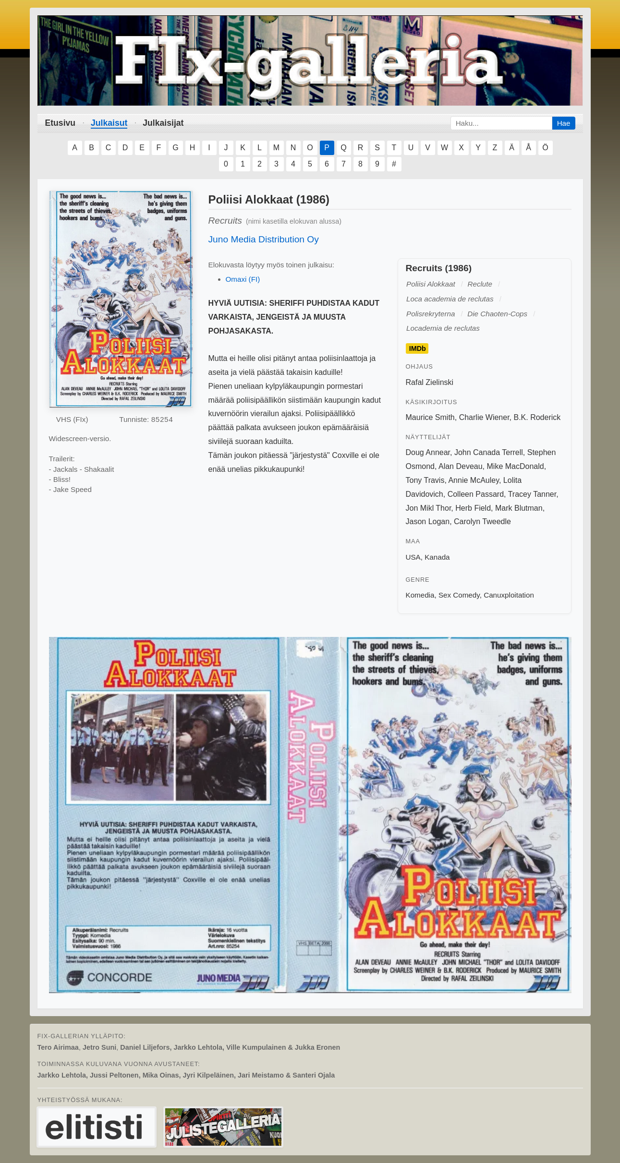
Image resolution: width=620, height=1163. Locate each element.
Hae (564, 123)
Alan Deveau (460, 466)
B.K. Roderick (536, 417)
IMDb (417, 348)
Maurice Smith (430, 417)
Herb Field (473, 508)
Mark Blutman (519, 508)
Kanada (437, 557)
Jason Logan (428, 521)
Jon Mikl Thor (428, 508)
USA (413, 557)
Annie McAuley (473, 480)
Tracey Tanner (532, 494)
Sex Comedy (459, 595)
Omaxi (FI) (243, 279)
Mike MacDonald (515, 466)
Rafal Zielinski (430, 382)
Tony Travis (425, 480)
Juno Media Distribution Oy (263, 239)
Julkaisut (109, 123)
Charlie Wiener (484, 417)
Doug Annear (428, 452)
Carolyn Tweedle (482, 521)
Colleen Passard (476, 494)
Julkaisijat (163, 123)
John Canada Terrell (488, 452)
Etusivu (60, 123)
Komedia (420, 595)
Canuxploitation (509, 595)
